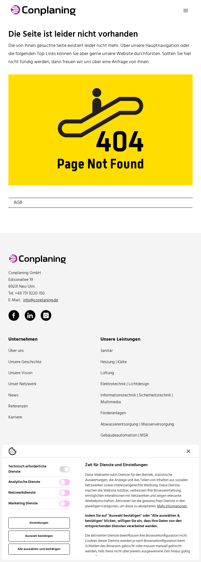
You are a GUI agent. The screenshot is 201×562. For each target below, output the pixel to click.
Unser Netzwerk (22, 384)
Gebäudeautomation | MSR (124, 435)
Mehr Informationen (172, 506)
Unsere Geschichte (24, 362)
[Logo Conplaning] (43, 10)
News (13, 395)
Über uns (16, 350)
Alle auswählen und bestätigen (39, 549)
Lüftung (107, 373)
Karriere (15, 417)
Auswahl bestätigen (39, 536)
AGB (18, 202)
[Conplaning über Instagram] (46, 315)
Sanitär (106, 350)
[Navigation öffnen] (186, 10)
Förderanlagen (113, 413)
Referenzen (18, 406)
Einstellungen (39, 523)
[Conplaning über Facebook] (13, 315)
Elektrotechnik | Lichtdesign (124, 384)
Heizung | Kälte (113, 362)
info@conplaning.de (40, 300)
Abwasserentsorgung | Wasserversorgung (137, 424)
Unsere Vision (20, 373)
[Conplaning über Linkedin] (30, 315)
